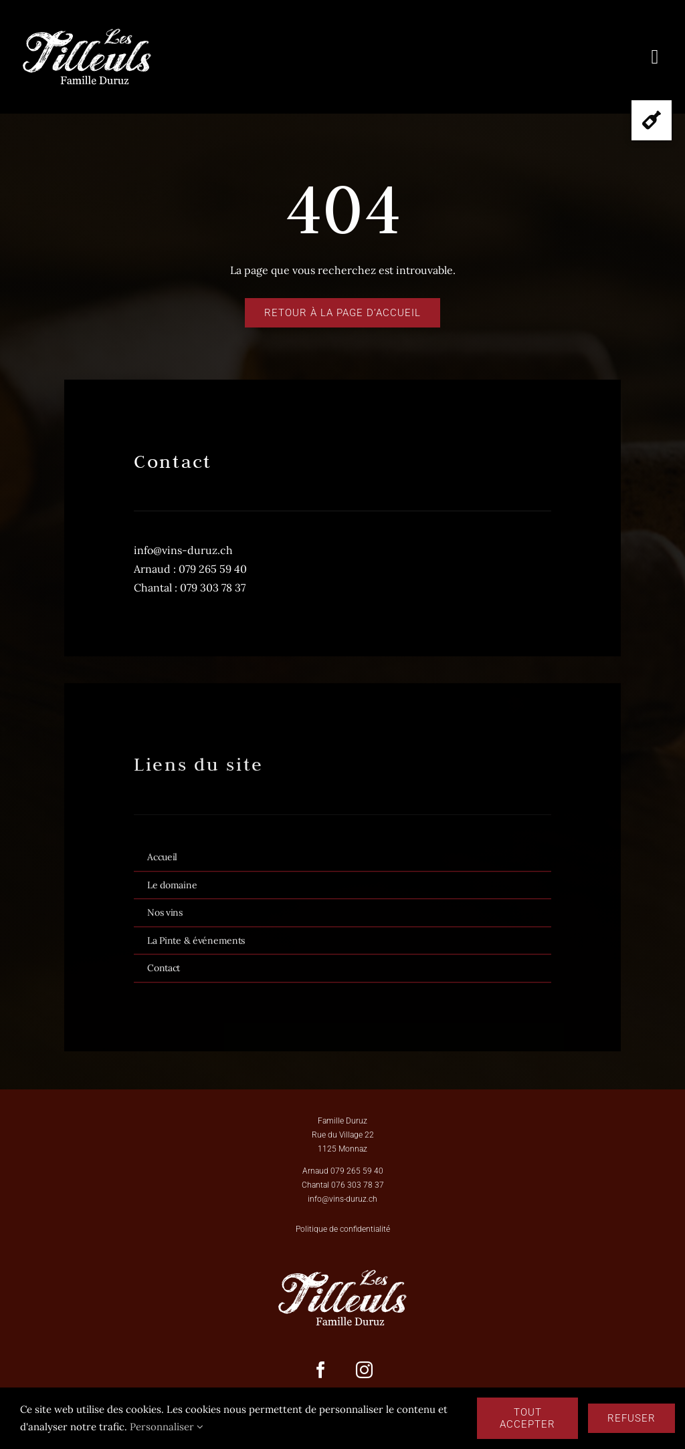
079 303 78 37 (213, 587)
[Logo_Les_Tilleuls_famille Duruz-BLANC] (87, 32)
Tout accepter (527, 1418)
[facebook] (320, 1369)
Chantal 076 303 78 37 (343, 1185)
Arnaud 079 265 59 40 (342, 1171)
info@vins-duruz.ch (183, 550)
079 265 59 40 (213, 568)
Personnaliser (166, 1426)
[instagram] (364, 1369)
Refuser (631, 1418)
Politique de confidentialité (343, 1229)
